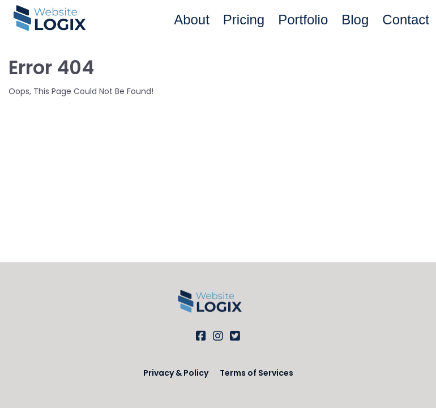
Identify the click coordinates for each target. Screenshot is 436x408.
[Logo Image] (58, 20)
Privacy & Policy (175, 373)
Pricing (243, 19)
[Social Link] (201, 336)
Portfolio (303, 19)
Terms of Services (256, 373)
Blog (355, 19)
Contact (405, 19)
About (192, 19)
